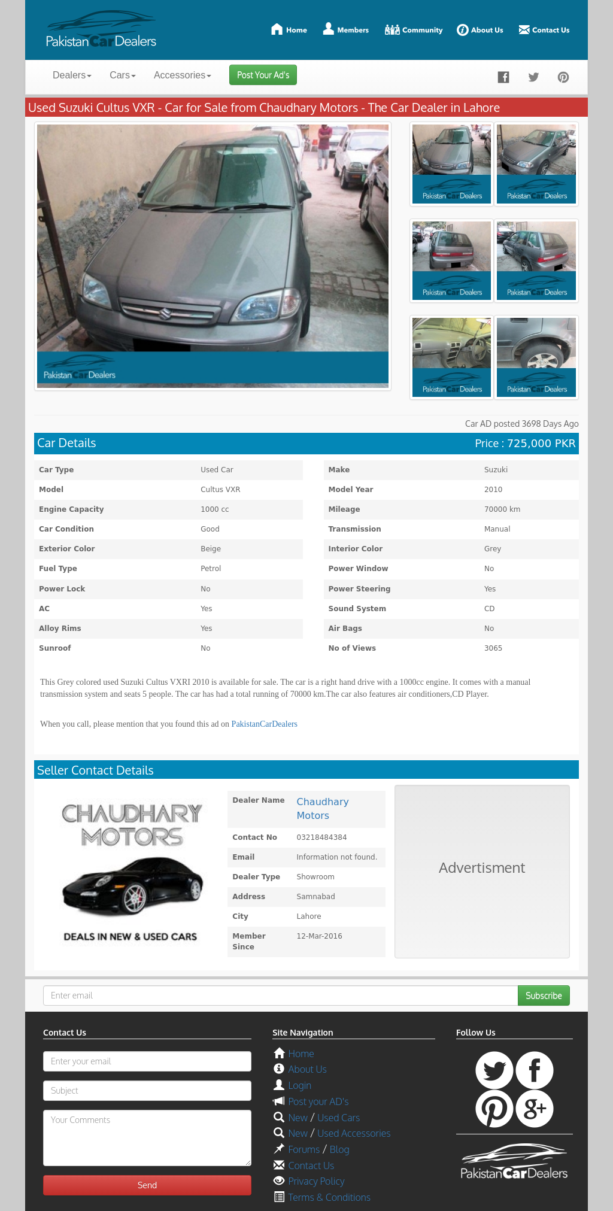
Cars (123, 75)
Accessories (182, 75)
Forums (304, 1149)
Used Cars (338, 1118)
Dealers (72, 75)
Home (301, 1054)
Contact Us (311, 1165)
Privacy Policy (316, 1181)
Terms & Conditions (329, 1197)
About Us (307, 1069)
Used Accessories (353, 1133)
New (297, 1118)
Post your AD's (318, 1101)
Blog (340, 1149)
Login (299, 1085)
